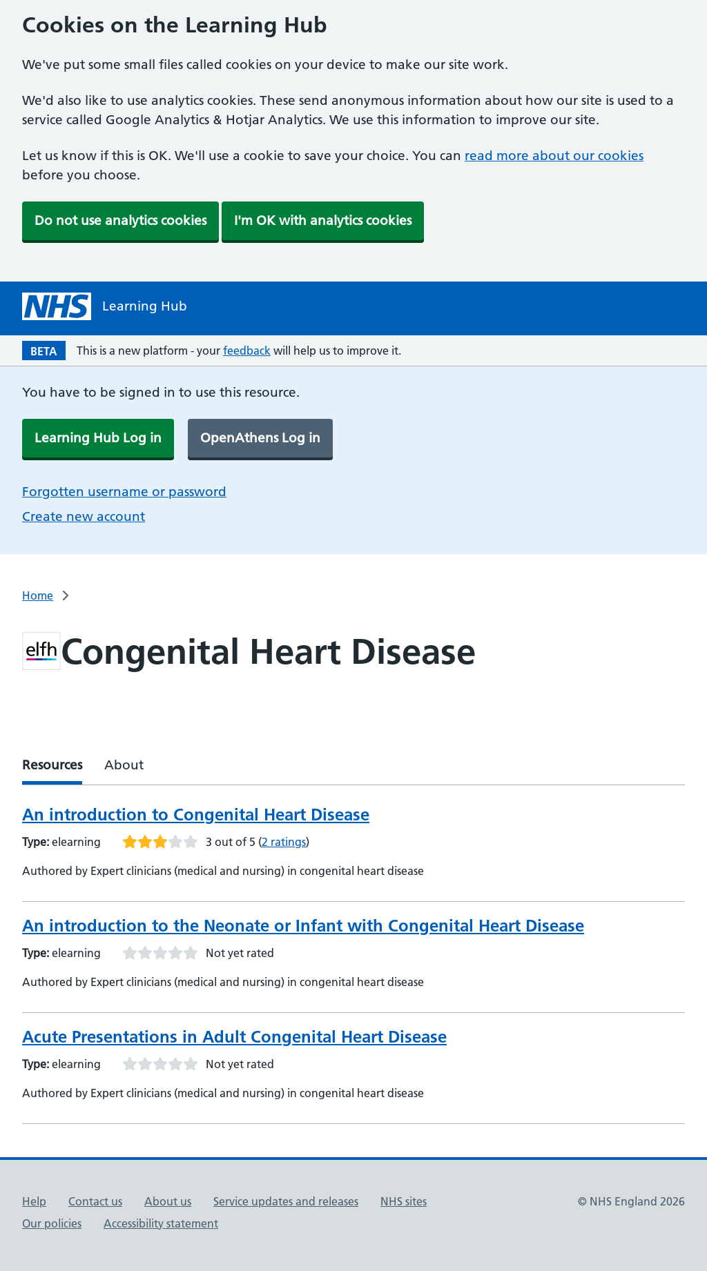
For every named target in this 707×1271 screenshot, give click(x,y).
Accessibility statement (161, 1223)
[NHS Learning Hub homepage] (104, 306)
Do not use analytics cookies (120, 220)
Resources (52, 765)
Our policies (51, 1223)
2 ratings (284, 842)
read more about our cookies (554, 156)
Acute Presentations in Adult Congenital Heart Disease (234, 1037)
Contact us (95, 1201)
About (124, 765)
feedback (247, 350)
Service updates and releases (285, 1201)
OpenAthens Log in (260, 438)
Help (34, 1201)
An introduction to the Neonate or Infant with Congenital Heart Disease (303, 926)
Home (37, 595)
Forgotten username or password (124, 492)
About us (167, 1201)
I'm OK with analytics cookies (322, 220)
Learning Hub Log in (98, 438)
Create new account (83, 516)
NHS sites (403, 1201)
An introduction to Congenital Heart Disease (195, 815)
